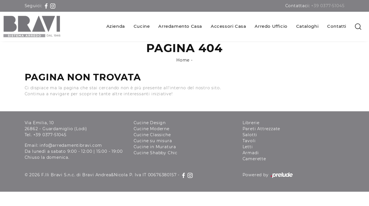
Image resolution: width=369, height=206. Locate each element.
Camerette (254, 158)
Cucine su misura (153, 140)
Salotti (250, 134)
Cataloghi (307, 26)
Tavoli (249, 140)
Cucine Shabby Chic (155, 152)
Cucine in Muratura (155, 146)
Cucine (142, 26)
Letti (248, 146)
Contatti (336, 26)
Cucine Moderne (151, 128)
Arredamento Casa (180, 26)
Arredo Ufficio (271, 26)
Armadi (251, 152)
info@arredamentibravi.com (71, 145)
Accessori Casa (228, 26)
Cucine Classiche (152, 134)
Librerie (251, 122)
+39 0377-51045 (327, 5)
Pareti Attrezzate (261, 128)
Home (183, 60)
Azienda (115, 26)
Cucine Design (150, 122)
